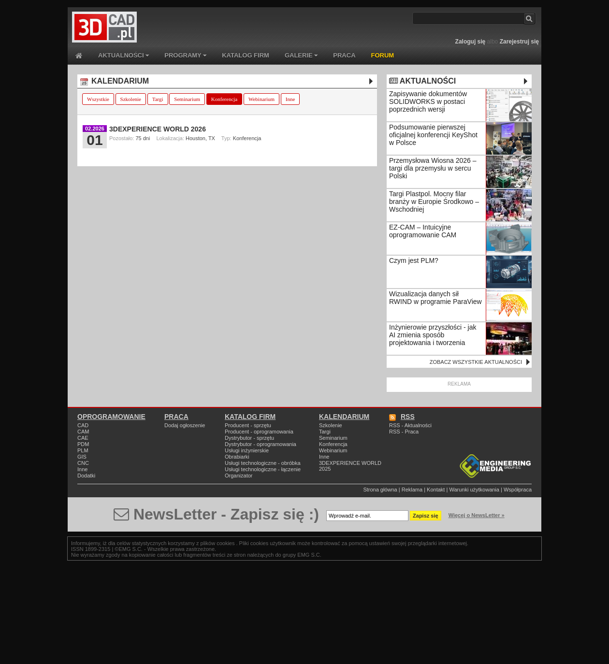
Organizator (238, 475)
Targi (157, 99)
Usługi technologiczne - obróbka (263, 463)
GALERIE (301, 55)
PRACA (344, 55)
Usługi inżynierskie (247, 450)
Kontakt (436, 489)
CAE (82, 438)
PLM (82, 450)
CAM (83, 431)
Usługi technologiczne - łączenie (263, 469)
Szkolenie (130, 99)
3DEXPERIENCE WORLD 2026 (157, 129)
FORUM (382, 55)
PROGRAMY (185, 55)
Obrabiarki (237, 457)
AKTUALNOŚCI (123, 55)
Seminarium (187, 99)
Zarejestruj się (519, 41)
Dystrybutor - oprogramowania (260, 444)
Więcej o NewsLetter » (477, 515)
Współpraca (518, 489)
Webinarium (261, 99)
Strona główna (380, 489)
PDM (83, 444)
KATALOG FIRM (245, 55)
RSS (402, 416)
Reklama (412, 489)
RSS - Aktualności (410, 425)
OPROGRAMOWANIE (111, 416)
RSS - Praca (404, 431)
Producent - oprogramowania (259, 431)
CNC (83, 463)
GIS (82, 457)
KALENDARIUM (114, 81)
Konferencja (224, 99)
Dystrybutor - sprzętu (249, 438)
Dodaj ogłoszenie (184, 425)
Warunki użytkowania (474, 489)
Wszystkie (98, 99)
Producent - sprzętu (248, 425)
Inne (290, 99)
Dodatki (86, 475)
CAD (82, 425)
